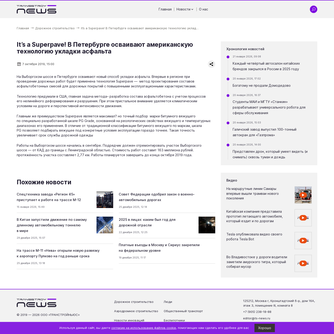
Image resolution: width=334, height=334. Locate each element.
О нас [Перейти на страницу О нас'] (203, 9)
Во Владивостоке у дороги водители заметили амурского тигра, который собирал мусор (256, 262)
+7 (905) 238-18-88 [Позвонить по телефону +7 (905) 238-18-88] (257, 312)
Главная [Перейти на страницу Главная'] (165, 9)
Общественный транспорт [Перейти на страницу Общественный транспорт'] (183, 311)
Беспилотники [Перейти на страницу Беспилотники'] (174, 320)
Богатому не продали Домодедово (262, 85)
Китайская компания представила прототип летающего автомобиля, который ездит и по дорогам (254, 216)
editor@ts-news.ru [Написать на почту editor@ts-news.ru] (256, 318)
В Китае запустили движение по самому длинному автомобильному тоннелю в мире (52, 225)
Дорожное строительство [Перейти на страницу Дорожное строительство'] (134, 302)
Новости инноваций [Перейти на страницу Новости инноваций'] (129, 320)
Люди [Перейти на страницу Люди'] (168, 302)
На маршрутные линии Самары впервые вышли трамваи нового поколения (252, 193)
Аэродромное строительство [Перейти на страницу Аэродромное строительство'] (136, 311)
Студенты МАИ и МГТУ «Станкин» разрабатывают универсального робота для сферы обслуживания (269, 107)
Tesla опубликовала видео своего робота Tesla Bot (254, 236)
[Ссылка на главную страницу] (37, 9)
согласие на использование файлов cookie (143, 328)
